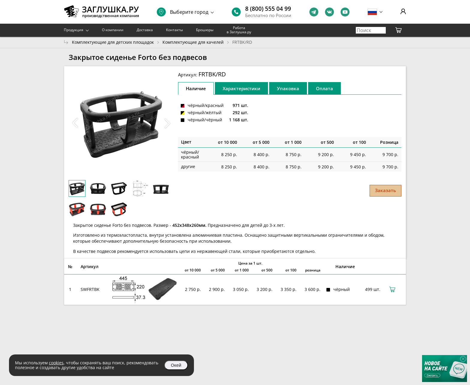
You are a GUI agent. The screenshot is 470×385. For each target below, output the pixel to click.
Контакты (174, 29)
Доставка (145, 29)
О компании (112, 29)
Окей (176, 365)
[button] (167, 123)
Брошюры (204, 29)
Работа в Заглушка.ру (239, 29)
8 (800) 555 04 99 (268, 8)
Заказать (385, 190)
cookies (56, 363)
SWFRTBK (90, 289)
